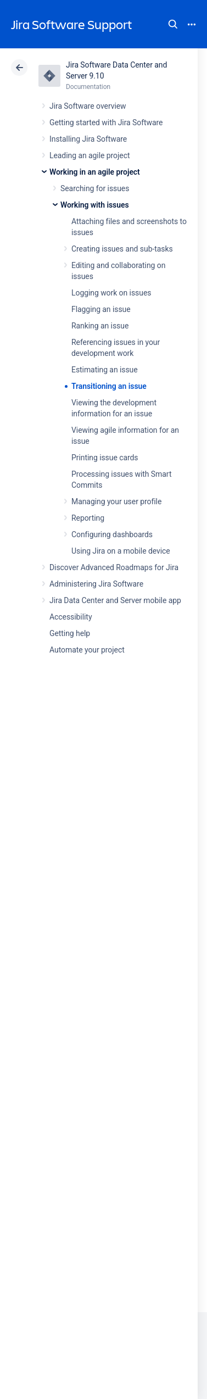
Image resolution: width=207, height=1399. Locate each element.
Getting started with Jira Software (106, 122)
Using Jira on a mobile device (120, 551)
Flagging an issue (101, 309)
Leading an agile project (89, 155)
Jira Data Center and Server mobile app (115, 600)
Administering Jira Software (96, 583)
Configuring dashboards (112, 534)
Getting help (69, 633)
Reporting (87, 518)
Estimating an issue (104, 369)
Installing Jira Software (88, 139)
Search (173, 24)
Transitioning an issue (109, 386)
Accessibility (70, 616)
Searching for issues (94, 188)
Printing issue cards (104, 457)
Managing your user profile (116, 501)
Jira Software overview (87, 106)
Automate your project (87, 649)
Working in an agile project (94, 172)
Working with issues (94, 204)
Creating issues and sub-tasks (122, 248)
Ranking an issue (99, 325)
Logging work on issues (111, 292)
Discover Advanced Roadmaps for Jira (113, 567)
